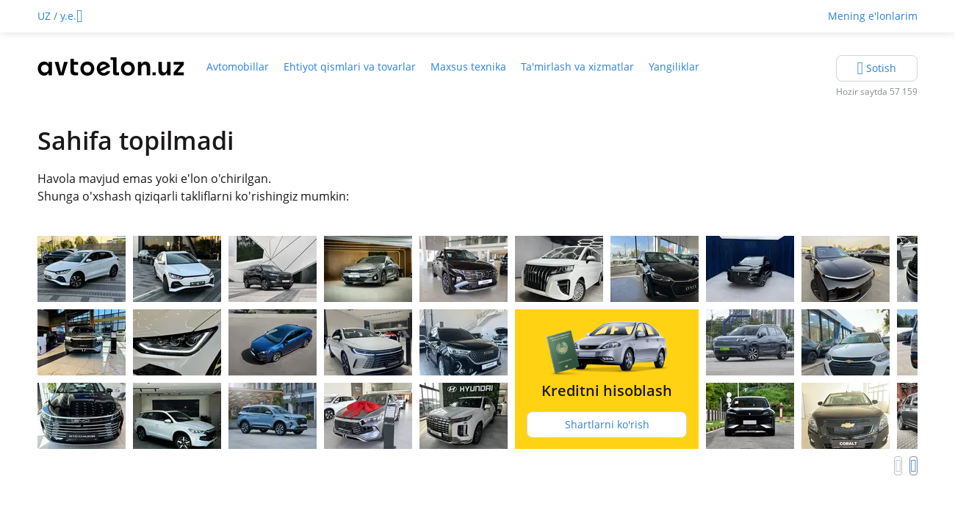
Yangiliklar (674, 66)
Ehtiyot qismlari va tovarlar (350, 66)
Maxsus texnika (468, 66)
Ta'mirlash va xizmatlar (577, 66)
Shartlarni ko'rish (607, 424)
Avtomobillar (237, 66)
